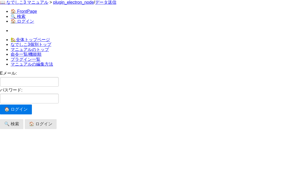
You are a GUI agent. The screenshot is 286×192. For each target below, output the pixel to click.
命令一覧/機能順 (26, 54)
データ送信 (105, 2)
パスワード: (29, 95)
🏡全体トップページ (30, 39)
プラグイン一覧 (25, 59)
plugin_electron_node (73, 2)
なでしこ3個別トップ (31, 44)
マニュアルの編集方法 (32, 64)
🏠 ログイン (22, 21)
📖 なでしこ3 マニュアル (24, 2)
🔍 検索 (18, 16)
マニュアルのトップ (30, 49)
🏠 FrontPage (24, 11)
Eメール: (29, 79)
